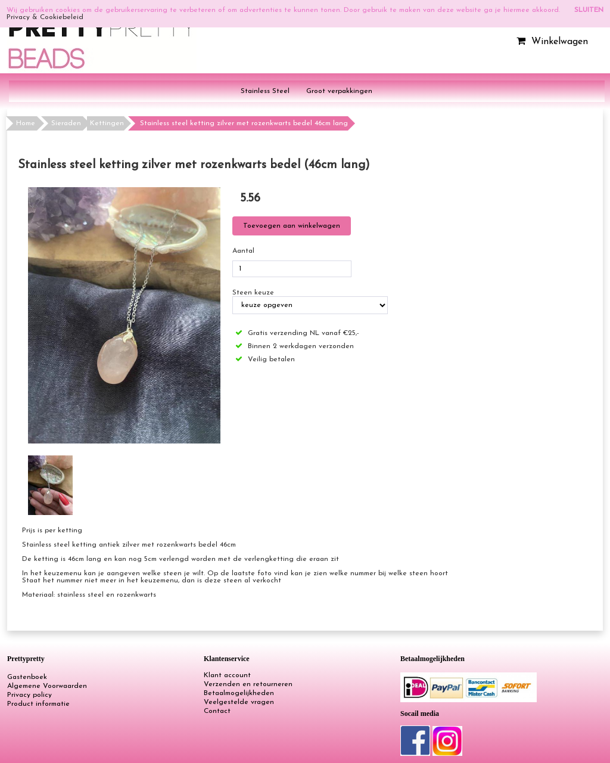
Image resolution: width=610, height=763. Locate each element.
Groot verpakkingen (339, 91)
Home (25, 123)
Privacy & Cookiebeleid (45, 17)
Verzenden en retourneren (248, 684)
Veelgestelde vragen (239, 702)
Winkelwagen (550, 41)
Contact (217, 711)
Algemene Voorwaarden (47, 686)
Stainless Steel (265, 91)
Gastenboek (27, 677)
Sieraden (66, 123)
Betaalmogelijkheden (239, 693)
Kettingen (107, 123)
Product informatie (38, 704)
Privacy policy (29, 695)
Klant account (227, 675)
